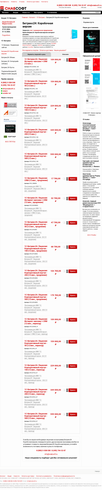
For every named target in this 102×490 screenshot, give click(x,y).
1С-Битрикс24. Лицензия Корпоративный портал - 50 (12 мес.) (35, 83)
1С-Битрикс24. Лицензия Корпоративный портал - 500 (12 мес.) (35, 156)
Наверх (97, 471)
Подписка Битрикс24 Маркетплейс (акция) (9, 72)
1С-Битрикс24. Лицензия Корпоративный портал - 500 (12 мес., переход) (35, 416)
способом (30, 47)
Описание (65, 54)
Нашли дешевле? (60, 50)
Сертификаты (4, 1)
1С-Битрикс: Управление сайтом (10, 46)
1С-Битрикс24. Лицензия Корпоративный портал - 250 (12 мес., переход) (35, 391)
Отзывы (22, 1)
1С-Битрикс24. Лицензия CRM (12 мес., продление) (36, 179)
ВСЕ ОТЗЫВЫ (92, 235)
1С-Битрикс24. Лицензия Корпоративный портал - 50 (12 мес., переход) (35, 343)
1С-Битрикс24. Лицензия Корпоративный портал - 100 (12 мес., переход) (35, 367)
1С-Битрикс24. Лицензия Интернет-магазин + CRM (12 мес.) (35, 61)
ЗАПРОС (40, 45)
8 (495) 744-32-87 (79, 5)
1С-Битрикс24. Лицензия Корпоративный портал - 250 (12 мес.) (35, 132)
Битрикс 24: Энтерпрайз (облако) (10, 62)
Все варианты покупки (30, 50)
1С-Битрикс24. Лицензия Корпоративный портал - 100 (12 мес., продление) (35, 248)
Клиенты (14, 1)
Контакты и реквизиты (44, 476)
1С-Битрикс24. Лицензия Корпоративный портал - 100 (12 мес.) (35, 107)
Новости (16, 476)
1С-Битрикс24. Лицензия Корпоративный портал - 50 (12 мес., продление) (35, 224)
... (81, 478)
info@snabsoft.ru (94, 5)
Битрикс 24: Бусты (8, 67)
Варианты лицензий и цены (36, 54)
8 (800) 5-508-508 (64, 5)
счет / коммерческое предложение (41, 30)
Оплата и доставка (33, 1)
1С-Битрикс (41, 17)
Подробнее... (6, 35)
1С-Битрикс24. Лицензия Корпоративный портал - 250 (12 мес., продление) (35, 272)
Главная (25, 17)
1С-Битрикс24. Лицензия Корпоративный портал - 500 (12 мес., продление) (35, 297)
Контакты (44, 1)
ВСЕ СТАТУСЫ (10, 142)
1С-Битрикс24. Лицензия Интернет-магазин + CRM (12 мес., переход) (35, 321)
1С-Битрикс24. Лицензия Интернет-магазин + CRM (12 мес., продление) (35, 200)
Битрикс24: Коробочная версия (10, 52)
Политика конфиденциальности (64, 476)
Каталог (32, 17)
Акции (9, 476)
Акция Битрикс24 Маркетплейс (8, 23)
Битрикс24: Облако (8, 57)
